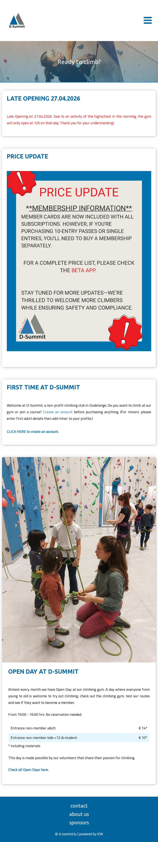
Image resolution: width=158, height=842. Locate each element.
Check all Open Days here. (28, 769)
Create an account (57, 412)
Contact (79, 806)
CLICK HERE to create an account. (33, 431)
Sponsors (79, 822)
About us (79, 814)
